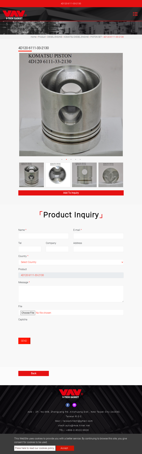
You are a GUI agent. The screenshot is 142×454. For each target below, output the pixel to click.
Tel (20, 243)
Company (51, 243)
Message (24, 282)
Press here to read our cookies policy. (35, 448)
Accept (64, 448)
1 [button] (61, 159)
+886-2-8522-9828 (77, 430)
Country (23, 256)
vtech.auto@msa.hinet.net (74, 425)
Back (33, 373)
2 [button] (66, 159)
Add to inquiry (71, 192)
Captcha (22, 319)
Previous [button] (20, 104)
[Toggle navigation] (135, 14)
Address (77, 243)
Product (42, 37)
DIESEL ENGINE (54, 37)
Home (33, 37)
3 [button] (71, 159)
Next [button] (120, 104)
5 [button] (80, 159)
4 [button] (75, 159)
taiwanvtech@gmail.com (78, 421)
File (20, 306)
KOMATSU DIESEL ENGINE (76, 37)
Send (24, 340)
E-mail (77, 230)
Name (22, 230)
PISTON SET (96, 37)
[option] (71, 104)
